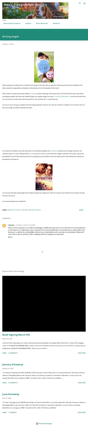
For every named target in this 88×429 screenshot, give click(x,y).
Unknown (11, 225)
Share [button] (81, 210)
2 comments (12, 353)
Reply (10, 237)
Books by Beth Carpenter (10, 23)
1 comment (12, 412)
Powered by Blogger (44, 423)
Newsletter (55, 23)
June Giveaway (10, 394)
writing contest (34, 210)
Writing (25, 210)
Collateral (53, 151)
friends (10, 210)
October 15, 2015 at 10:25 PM (25, 225)
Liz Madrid (32, 93)
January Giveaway (12, 364)
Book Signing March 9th (16, 334)
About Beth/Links (41, 23)
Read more (82, 353)
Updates (27, 23)
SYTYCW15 (17, 210)
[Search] (80, 3)
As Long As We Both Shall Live (62, 96)
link (47, 99)
